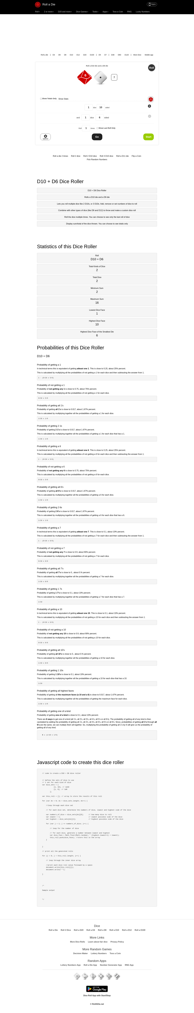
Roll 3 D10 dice (106, 156)
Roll (151, 67)
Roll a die (44, 55)
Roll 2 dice (75, 156)
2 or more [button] (49, 12)
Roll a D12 (127, 930)
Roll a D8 (102, 930)
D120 (127, 55)
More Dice (137, 55)
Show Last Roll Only (107, 128)
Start (148, 136)
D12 (78, 55)
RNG (129, 12)
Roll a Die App (90, 965)
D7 (105, 55)
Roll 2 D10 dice (90, 156)
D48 (112, 55)
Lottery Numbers (99, 953)
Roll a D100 (140, 930)
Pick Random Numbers (97, 159)
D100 (92, 55)
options (45, 137)
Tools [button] (95, 12)
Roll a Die (46, 3)
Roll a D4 (90, 930)
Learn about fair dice (97, 942)
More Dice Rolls (77, 942)
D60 (119, 55)
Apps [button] (105, 12)
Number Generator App (111, 965)
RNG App (129, 965)
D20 (84, 55)
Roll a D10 (114, 930)
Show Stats (63, 99)
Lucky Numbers (143, 12)
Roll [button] (37, 12)
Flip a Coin (136, 156)
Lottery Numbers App (70, 965)
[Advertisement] (97, 32)
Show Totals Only (49, 99)
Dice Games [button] (82, 12)
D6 (59, 55)
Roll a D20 (78, 930)
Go (97, 136)
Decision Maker (80, 953)
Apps (152, 4)
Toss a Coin (118, 12)
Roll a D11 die (122, 156)
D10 (71, 55)
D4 (54, 55)
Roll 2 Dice (66, 930)
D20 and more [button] (65, 12)
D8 (65, 55)
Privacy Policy (117, 942)
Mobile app (149, 55)
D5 (100, 55)
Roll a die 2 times (60, 156)
